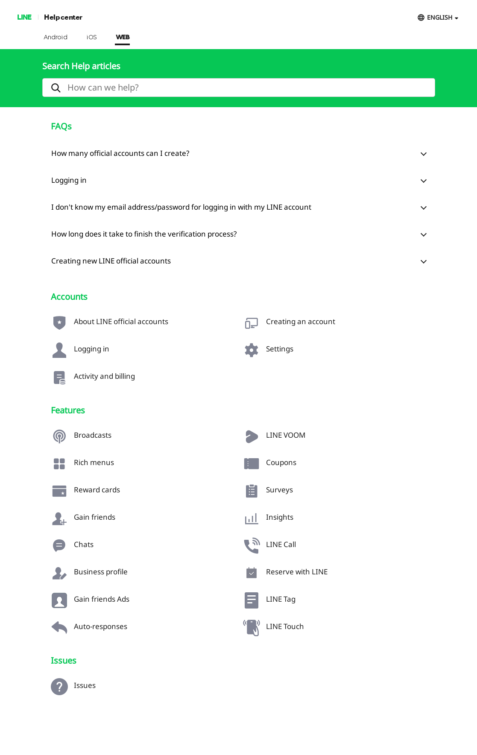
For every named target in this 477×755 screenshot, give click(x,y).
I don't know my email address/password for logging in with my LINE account (181, 207)
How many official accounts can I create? (120, 153)
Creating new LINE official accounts (111, 261)
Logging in (69, 180)
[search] (238, 87)
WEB (122, 37)
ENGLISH (439, 17)
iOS (91, 37)
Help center (63, 16)
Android (56, 37)
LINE (24, 16)
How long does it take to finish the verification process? (144, 234)
